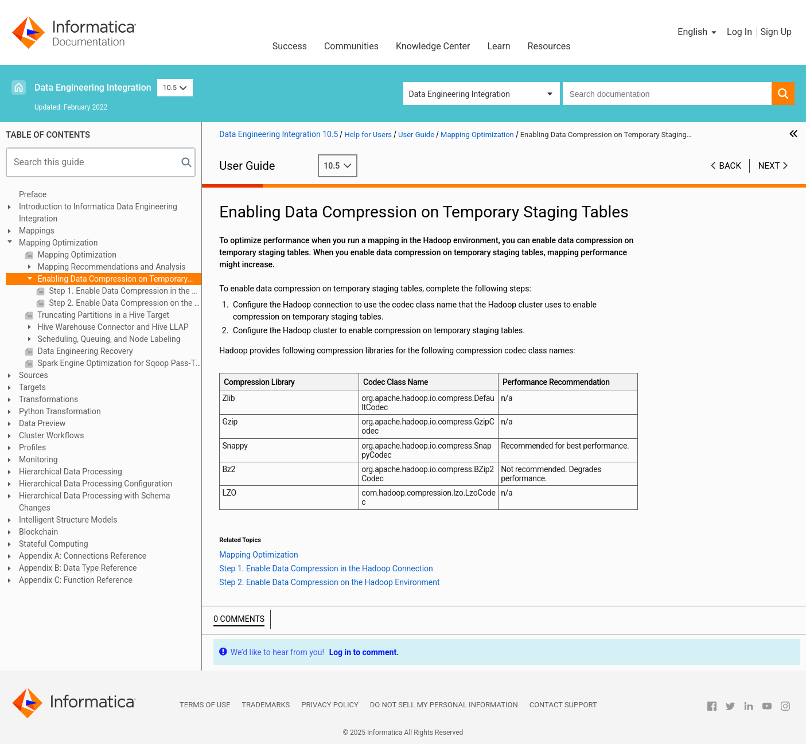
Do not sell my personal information (444, 704)
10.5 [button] (175, 87)
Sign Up (776, 31)
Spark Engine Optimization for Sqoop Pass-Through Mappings (118, 363)
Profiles (32, 447)
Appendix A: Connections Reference (82, 555)
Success (289, 46)
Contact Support (563, 704)
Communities (351, 46)
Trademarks (266, 704)
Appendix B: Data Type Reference (78, 567)
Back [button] (730, 166)
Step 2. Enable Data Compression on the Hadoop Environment (124, 302)
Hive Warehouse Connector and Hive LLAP (112, 327)
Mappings (36, 230)
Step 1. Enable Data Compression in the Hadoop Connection (124, 290)
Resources (549, 46)
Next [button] (769, 166)
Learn (499, 46)
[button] (698, 32)
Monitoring (38, 459)
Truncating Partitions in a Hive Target (102, 315)
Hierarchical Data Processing (70, 471)
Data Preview (42, 423)
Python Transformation (60, 411)
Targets (32, 387)
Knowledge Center (433, 46)
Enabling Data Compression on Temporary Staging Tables (106, 279)
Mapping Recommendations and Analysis (111, 266)
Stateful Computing (53, 543)
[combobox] (667, 93)
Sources (33, 375)
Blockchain (38, 531)
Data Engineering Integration (92, 87)
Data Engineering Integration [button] (459, 94)
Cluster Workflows (51, 435)
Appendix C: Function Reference (76, 580)
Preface (32, 194)
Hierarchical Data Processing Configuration (95, 483)
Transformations (48, 399)
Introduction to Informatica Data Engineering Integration (98, 212)
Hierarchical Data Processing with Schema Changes (94, 501)
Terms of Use (205, 704)
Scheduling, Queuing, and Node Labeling (108, 339)
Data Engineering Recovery (84, 351)
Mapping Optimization (58, 242)
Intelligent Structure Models (68, 519)
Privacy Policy (329, 704)
